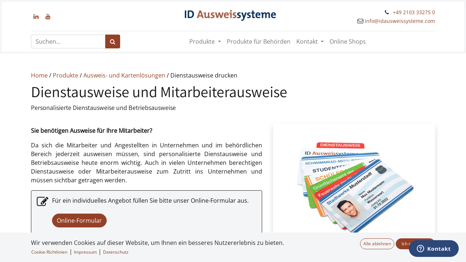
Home (39, 75)
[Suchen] (112, 41)
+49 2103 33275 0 (414, 12)
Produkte (66, 75)
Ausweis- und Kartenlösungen (124, 75)
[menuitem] (258, 41)
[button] (17, 250)
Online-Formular (79, 221)
